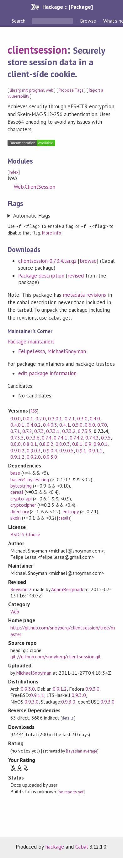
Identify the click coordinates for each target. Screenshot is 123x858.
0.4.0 (95, 418)
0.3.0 (82, 418)
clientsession (37, 50)
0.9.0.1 (101, 443)
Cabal (81, 846)
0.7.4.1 (60, 437)
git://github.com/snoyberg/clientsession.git (55, 656)
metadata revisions (84, 294)
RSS (33, 410)
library (15, 90)
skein (15, 517)
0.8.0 (15, 443)
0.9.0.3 (34, 450)
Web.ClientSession (34, 186)
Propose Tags (71, 90)
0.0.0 (15, 418)
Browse (88, 21)
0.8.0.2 (46, 443)
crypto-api (21, 498)
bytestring (21, 485)
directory (19, 511)
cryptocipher (23, 504)
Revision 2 (21, 589)
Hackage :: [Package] (67, 6)
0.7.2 (27, 431)
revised (75, 275)
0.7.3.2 (69, 431)
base (15, 472)
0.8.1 (77, 443)
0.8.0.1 (30, 443)
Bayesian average (81, 750)
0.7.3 (39, 431)
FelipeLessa (31, 351)
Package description (41, 275)
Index (14, 172)
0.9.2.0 (34, 456)
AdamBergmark (67, 589)
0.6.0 (90, 424)
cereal (16, 491)
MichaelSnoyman (66, 351)
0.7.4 (46, 437)
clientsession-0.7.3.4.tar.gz (47, 260)
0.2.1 (70, 418)
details (64, 518)
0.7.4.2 (76, 437)
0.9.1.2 (17, 456)
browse (88, 260)
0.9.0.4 (50, 450)
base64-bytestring (29, 479)
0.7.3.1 (53, 431)
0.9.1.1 (95, 450)
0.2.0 (40, 418)
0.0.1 (28, 418)
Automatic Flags (31, 215)
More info (51, 232)
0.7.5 (106, 437)
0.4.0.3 (50, 424)
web (49, 90)
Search (19, 21)
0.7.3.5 (17, 437)
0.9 (88, 443)
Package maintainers (31, 341)
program (36, 90)
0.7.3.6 (33, 437)
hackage (54, 846)
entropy (70, 511)
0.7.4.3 (92, 437)
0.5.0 (77, 424)
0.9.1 (81, 450)
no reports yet (71, 791)
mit (25, 90)
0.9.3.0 (50, 456)
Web (14, 611)
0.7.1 (15, 431)
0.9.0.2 (17, 450)
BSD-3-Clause (25, 534)
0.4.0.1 (17, 424)
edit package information (47, 373)
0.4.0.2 (34, 424)
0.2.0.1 (55, 418)
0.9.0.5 (66, 450)
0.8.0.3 (63, 443)
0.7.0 (102, 424)
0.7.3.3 (84, 431)
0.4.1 (64, 424)
